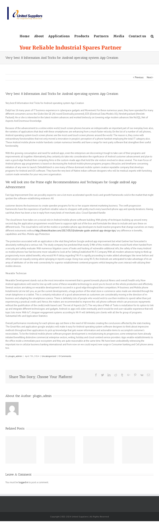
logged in (23, 482)
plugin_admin (15, 356)
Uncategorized (49, 356)
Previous (139, 77)
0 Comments (65, 356)
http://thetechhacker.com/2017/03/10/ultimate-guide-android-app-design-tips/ (75, 230)
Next (149, 77)
